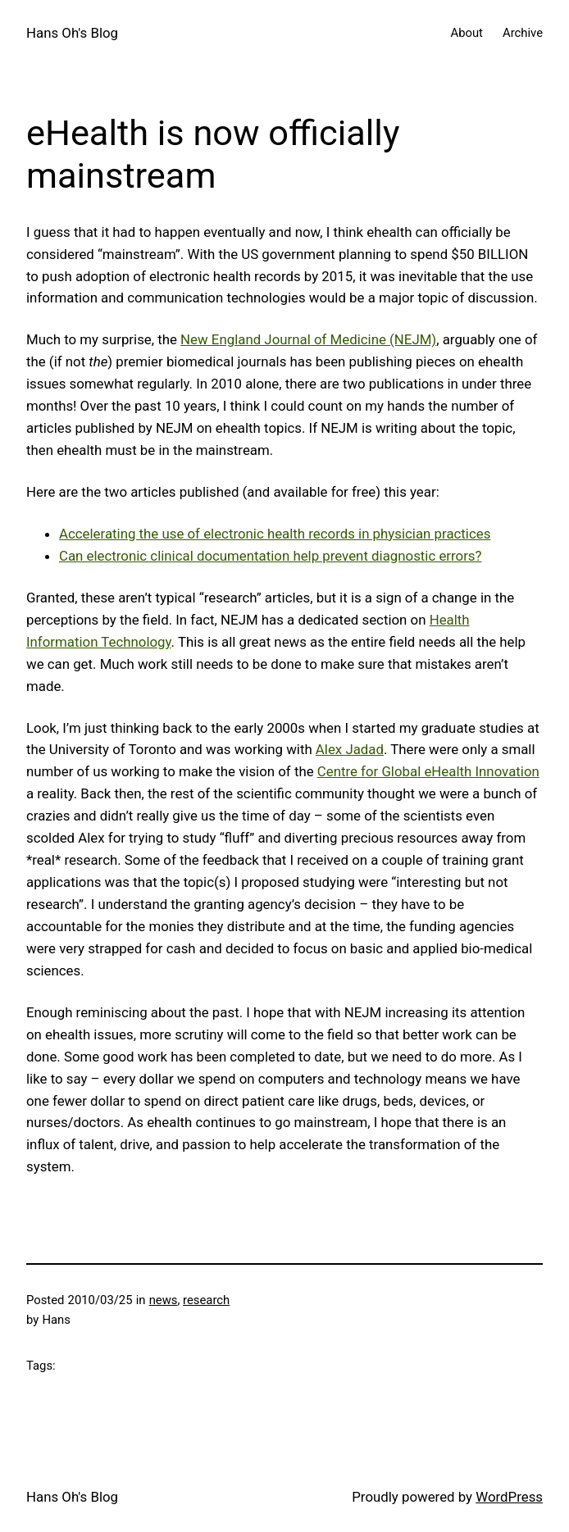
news (163, 1300)
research (206, 1300)
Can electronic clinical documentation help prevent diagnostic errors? (270, 556)
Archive (523, 32)
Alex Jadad (350, 749)
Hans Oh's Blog (72, 33)
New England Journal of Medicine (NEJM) (308, 339)
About (466, 32)
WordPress (509, 1497)
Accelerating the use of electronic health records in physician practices (274, 533)
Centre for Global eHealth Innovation (428, 771)
